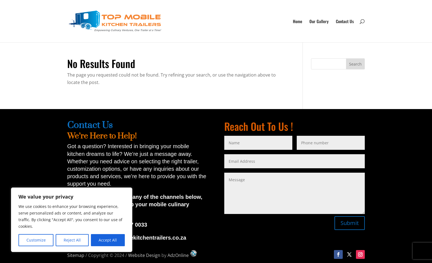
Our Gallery (319, 21)
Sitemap (75, 255)
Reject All (72, 240)
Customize (36, 240)
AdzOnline (183, 255)
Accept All (108, 240)
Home (297, 21)
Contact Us (345, 21)
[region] (71, 220)
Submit (350, 223)
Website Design (144, 255)
